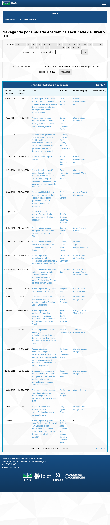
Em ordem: (52, 67)
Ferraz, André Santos (63, 101)
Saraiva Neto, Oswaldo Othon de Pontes (63, 123)
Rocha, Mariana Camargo (63, 299)
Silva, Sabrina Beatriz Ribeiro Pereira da (64, 316)
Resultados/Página (83, 67)
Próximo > (100, 85)
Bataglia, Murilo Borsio (63, 231)
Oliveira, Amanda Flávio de (79, 101)
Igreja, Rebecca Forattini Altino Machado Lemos (80, 272)
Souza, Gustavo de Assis (64, 374)
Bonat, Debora (79, 390)
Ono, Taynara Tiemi (63, 409)
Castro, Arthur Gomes (63, 195)
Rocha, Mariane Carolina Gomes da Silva (64, 437)
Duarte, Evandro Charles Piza (65, 145)
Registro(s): (43, 72)
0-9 (17, 44)
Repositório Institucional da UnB (20, 19)
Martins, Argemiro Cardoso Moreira (80, 244)
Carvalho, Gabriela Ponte (64, 137)
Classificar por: (17, 67)
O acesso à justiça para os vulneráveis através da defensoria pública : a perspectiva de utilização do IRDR (43, 395)
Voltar (55, 13)
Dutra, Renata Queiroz (63, 214)
